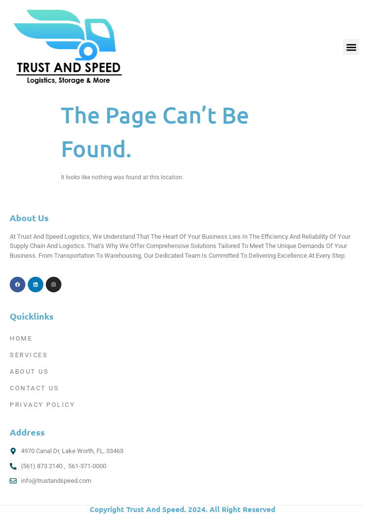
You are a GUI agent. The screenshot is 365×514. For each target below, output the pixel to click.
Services (29, 355)
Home (21, 338)
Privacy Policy (42, 404)
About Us (29, 371)
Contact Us (34, 388)
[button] (351, 47)
